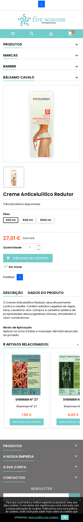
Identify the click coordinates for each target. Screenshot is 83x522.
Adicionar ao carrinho (27, 258)
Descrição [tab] (13, 292)
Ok (64, 517)
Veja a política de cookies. (43, 517)
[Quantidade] (30, 247)
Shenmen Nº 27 (26, 399)
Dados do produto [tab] (46, 292)
